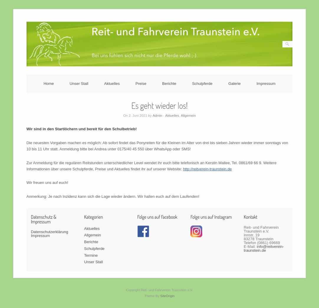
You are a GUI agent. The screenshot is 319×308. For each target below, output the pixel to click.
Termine (91, 255)
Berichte (169, 83)
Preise (141, 83)
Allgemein (188, 115)
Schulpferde (202, 83)
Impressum (265, 83)
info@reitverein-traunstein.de (264, 248)
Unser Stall (79, 83)
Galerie (234, 83)
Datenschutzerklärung (49, 232)
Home (49, 83)
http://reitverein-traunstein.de (207, 169)
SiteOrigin (167, 296)
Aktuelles (112, 83)
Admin (157, 115)
